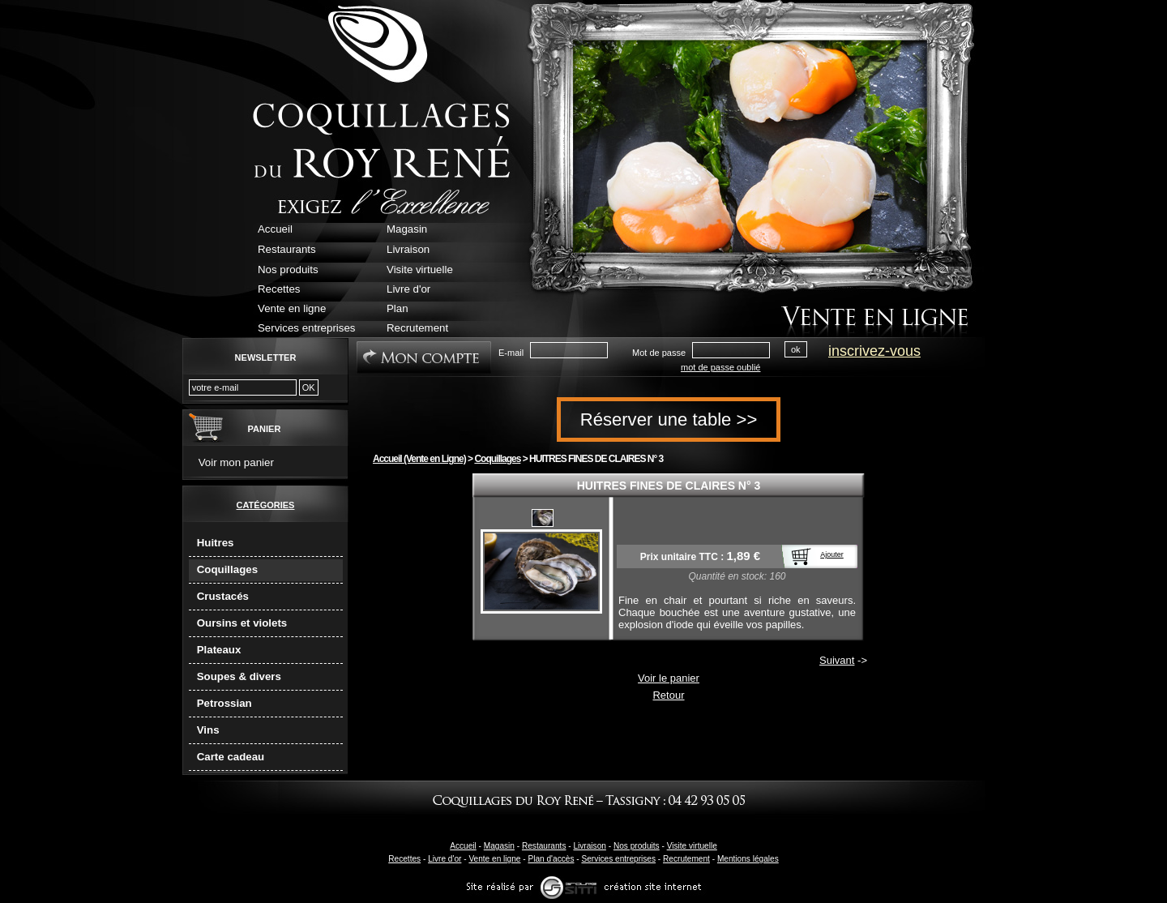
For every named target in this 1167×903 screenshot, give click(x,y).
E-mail (511, 352)
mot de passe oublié (720, 367)
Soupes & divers (239, 676)
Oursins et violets (242, 623)
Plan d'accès (551, 858)
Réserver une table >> (669, 419)
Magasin (499, 845)
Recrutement (686, 858)
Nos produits (636, 845)
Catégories (266, 505)
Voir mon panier (236, 462)
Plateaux (219, 650)
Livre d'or (444, 858)
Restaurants (544, 845)
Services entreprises (618, 858)
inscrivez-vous (874, 351)
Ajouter (832, 554)
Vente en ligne (494, 858)
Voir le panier (668, 678)
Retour (668, 695)
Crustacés (223, 596)
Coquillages (227, 569)
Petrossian (224, 703)
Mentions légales (748, 858)
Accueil (463, 845)
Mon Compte (424, 357)
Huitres (215, 543)
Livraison (589, 845)
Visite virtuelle (692, 845)
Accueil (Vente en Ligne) (419, 458)
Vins (208, 730)
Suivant (836, 660)
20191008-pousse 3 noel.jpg (543, 518)
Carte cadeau (231, 757)
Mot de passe (659, 352)
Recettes (404, 858)
